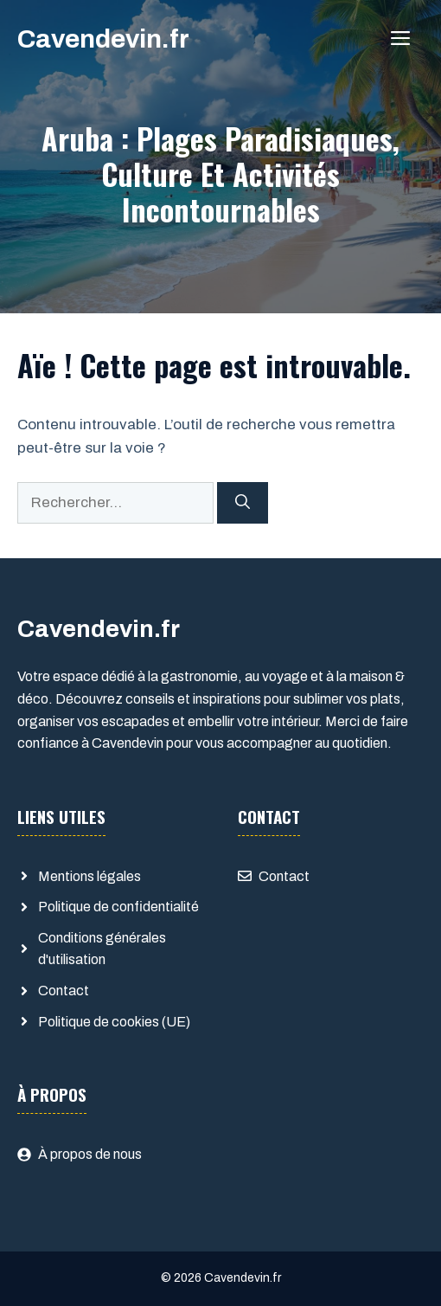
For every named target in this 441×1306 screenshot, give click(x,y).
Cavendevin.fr (103, 39)
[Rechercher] (242, 503)
